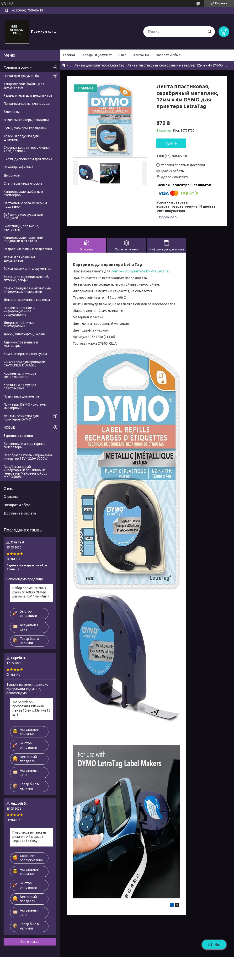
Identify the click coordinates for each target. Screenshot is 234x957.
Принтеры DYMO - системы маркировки (25, 406)
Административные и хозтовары (21, 344)
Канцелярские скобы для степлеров (23, 193)
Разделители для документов (28, 95)
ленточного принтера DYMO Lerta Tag (140, 271)
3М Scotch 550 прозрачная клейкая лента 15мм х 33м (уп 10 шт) (31, 708)
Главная (69, 55)
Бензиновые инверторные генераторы (24, 445)
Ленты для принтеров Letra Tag (99, 65)
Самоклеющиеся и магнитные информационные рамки (27, 289)
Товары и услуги (95, 55)
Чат (214, 944)
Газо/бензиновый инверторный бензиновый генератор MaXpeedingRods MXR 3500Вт (25, 472)
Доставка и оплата (20, 513)
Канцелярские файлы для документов (24, 85)
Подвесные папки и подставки (28, 249)
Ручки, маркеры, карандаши (25, 128)
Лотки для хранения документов (19, 258)
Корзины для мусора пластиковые (20, 386)
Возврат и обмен (169, 55)
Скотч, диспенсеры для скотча (28, 159)
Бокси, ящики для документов (28, 269)
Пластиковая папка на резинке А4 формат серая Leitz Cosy (29, 836)
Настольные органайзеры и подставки (25, 204)
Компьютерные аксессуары (25, 354)
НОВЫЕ (9, 427)
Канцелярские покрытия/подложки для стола (23, 239)
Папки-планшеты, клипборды (27, 103)
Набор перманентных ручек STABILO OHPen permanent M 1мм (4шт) (30, 592)
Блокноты (12, 112)
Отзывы (11, 496)
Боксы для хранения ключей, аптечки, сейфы (26, 278)
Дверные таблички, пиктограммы (19, 324)
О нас (122, 55)
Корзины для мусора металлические (20, 375)
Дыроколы (12, 175)
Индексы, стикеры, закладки (26, 120)
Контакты (141, 55)
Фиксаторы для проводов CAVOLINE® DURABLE (24, 363)
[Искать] (209, 31)
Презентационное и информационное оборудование (19, 311)
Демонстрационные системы (27, 300)
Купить (171, 143)
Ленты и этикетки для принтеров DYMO (21, 417)
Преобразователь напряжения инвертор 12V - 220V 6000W (28, 456)
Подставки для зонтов (22, 396)
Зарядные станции (18, 435)
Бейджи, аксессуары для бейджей (23, 216)
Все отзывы (30, 942)
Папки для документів (21, 76)
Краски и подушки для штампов (21, 137)
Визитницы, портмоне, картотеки (21, 227)
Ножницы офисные (18, 167)
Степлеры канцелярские (23, 183)
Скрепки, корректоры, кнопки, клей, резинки (27, 149)
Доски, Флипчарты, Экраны (25, 334)
